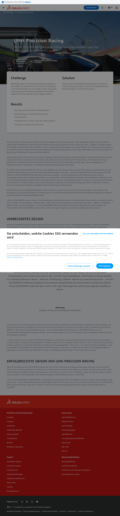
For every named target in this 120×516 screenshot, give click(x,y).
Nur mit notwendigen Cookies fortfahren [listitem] (98, 233)
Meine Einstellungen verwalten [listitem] (78, 266)
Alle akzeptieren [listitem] (105, 266)
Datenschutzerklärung (15, 257)
